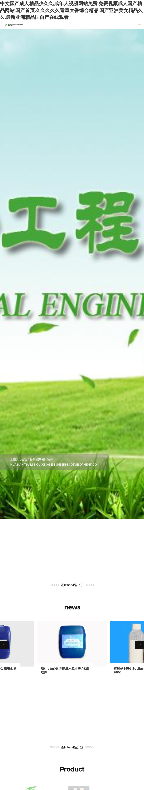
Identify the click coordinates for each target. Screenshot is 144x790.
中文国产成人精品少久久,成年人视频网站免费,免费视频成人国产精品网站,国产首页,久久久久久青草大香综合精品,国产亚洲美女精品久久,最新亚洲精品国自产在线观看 (71, 10)
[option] (72, 274)
